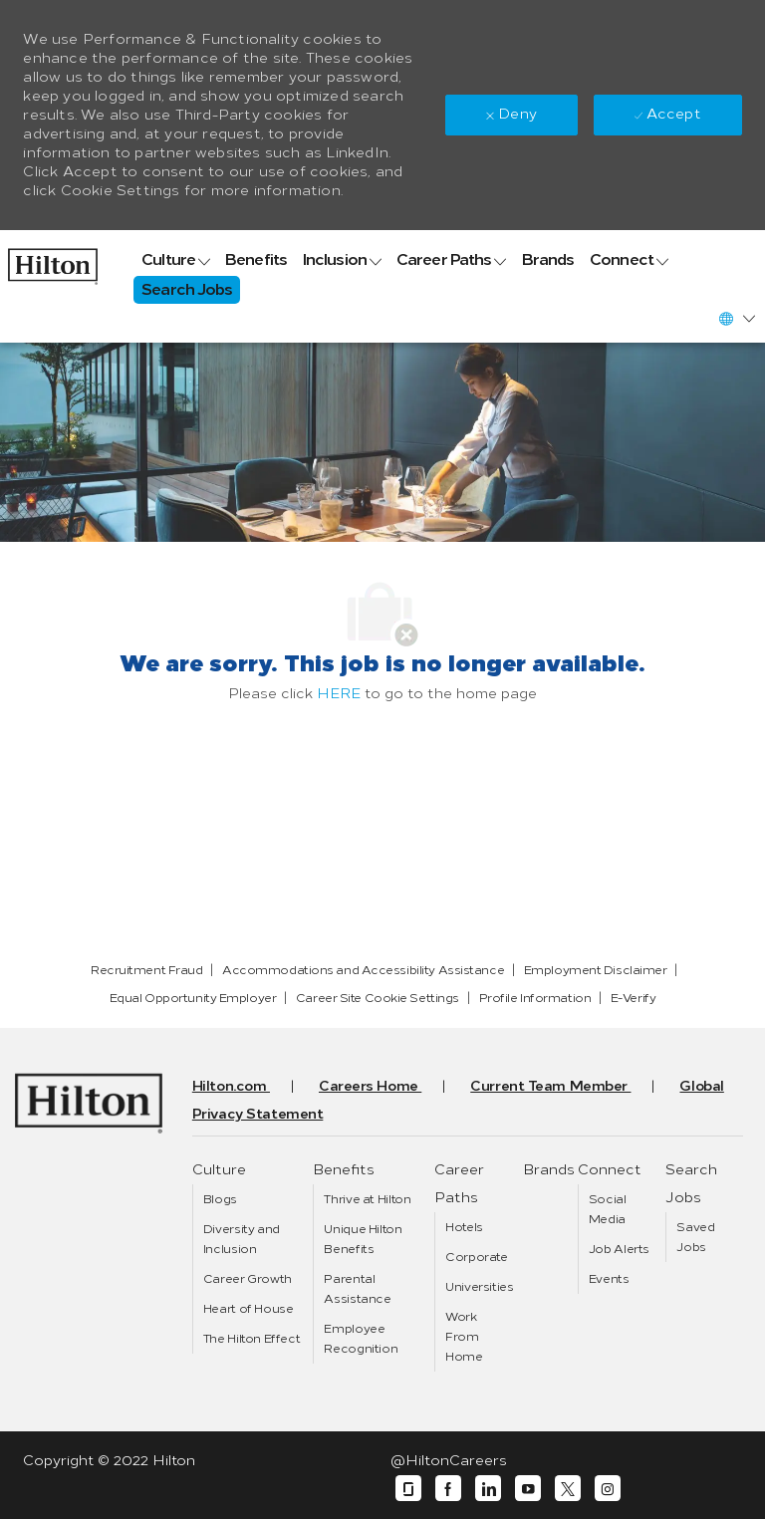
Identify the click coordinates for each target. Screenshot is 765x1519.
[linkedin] (488, 1488)
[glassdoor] (408, 1488)
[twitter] (568, 1488)
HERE (339, 693)
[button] (736, 318)
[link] (53, 261)
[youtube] (528, 1488)
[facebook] (448, 1488)
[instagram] (608, 1488)
